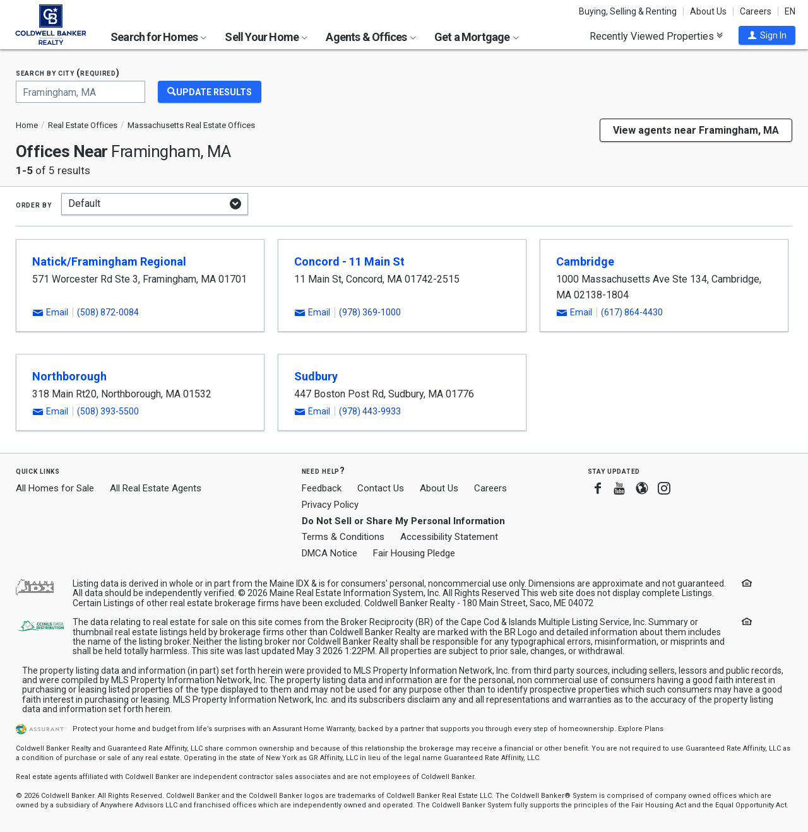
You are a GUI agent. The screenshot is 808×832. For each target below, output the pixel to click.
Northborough (69, 376)
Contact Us (380, 488)
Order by (34, 204)
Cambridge (585, 261)
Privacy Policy (330, 504)
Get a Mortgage (476, 37)
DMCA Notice (329, 553)
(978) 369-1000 (370, 312)
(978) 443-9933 (370, 411)
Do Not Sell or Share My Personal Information (403, 521)
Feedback (322, 488)
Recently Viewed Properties (656, 36)
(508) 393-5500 (108, 411)
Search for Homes (158, 37)
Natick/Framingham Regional (109, 261)
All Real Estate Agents (155, 488)
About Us (708, 11)
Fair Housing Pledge (414, 553)
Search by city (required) (68, 73)
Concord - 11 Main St (349, 261)
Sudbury (316, 376)
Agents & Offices (370, 37)
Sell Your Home (266, 37)
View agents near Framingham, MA (696, 130)
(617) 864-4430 (632, 312)
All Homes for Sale (55, 488)
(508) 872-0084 (108, 312)
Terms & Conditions (343, 536)
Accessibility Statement (449, 536)
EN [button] (790, 11)
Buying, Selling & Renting (628, 11)
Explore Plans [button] (640, 729)
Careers (755, 11)
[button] (767, 35)
